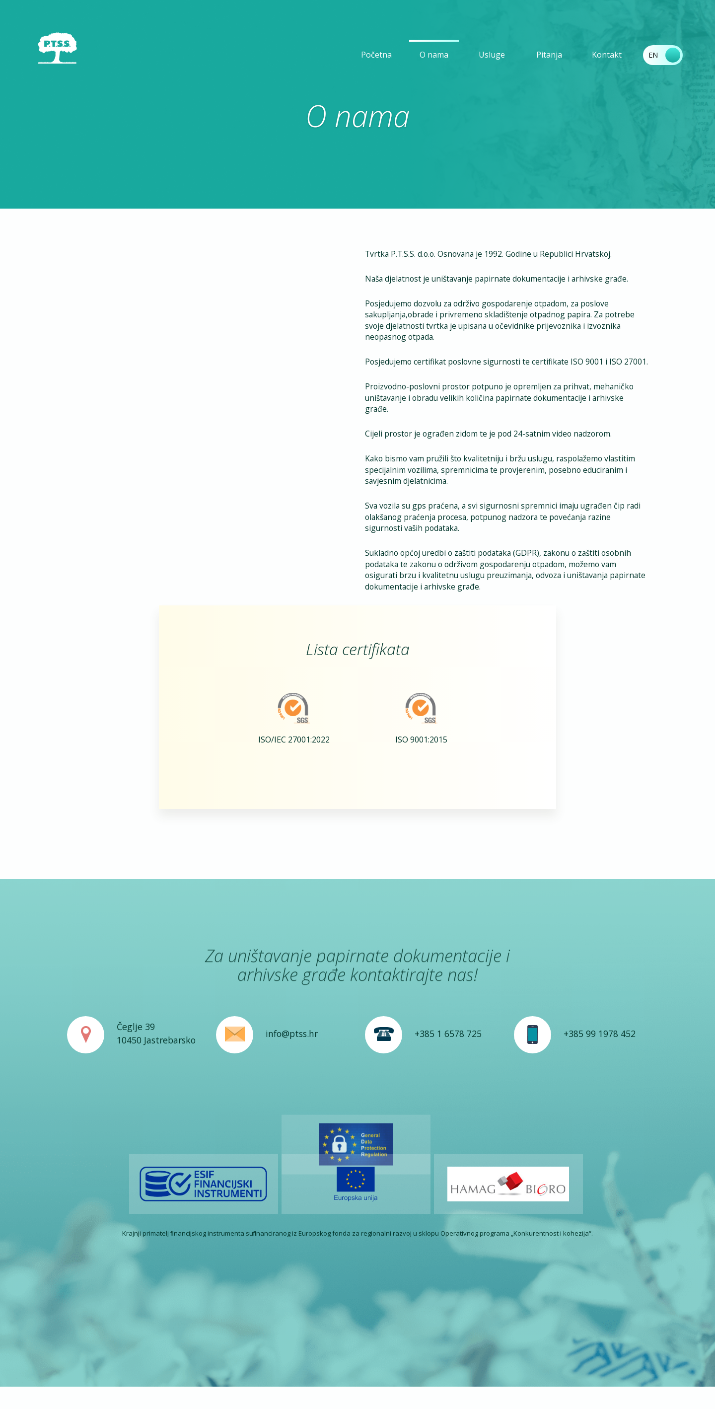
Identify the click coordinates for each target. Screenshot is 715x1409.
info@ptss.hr (292, 1107)
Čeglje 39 (136, 1101)
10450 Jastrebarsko (156, 1114)
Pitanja (549, 54)
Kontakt (607, 54)
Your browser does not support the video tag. (208, 294)
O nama (434, 54)
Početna (376, 54)
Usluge (492, 54)
